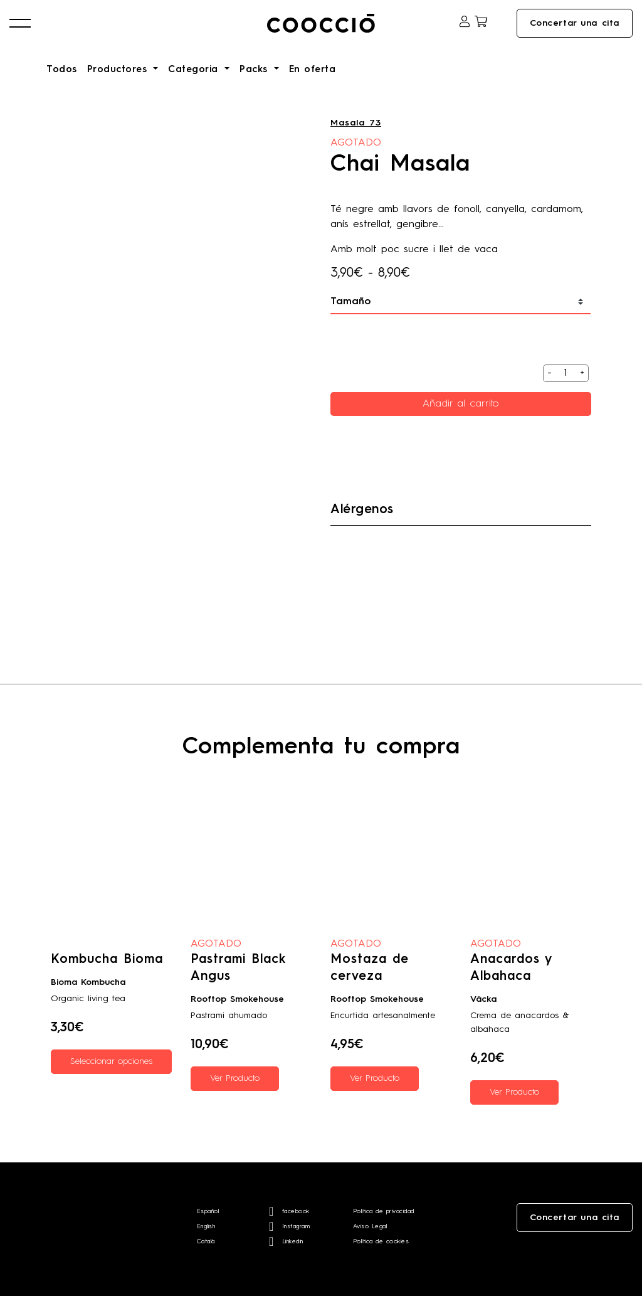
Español (208, 1211)
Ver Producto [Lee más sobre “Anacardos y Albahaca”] (514, 1092)
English (206, 1226)
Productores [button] (119, 70)
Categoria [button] (195, 70)
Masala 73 (355, 123)
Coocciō (321, 23)
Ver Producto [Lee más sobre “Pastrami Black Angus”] (235, 1078)
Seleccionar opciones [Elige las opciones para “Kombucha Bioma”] (111, 1061)
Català (206, 1241)
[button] (20, 23)
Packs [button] (255, 70)
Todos (61, 70)
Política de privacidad (383, 1211)
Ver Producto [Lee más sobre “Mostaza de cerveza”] (374, 1078)
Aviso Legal (370, 1226)
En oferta (312, 70)
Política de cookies (381, 1241)
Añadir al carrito (461, 404)
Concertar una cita (574, 23)
